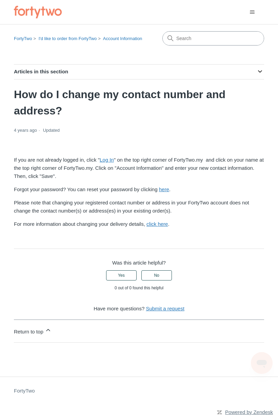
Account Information (122, 38)
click (152, 224)
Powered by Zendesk (249, 412)
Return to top (33, 330)
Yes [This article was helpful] (121, 275)
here (164, 189)
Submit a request (165, 308)
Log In (107, 160)
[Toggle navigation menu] (252, 12)
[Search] (213, 38)
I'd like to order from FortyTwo (68, 38)
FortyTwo (23, 38)
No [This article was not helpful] (156, 275)
